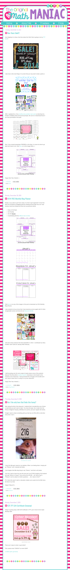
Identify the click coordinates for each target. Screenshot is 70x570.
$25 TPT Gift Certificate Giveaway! (19, 505)
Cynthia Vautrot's (22, 375)
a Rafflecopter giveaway (11, 551)
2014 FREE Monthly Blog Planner (19, 198)
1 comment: (8, 181)
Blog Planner (12, 387)
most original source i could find (25, 460)
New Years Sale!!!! (13, 33)
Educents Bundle (28, 311)
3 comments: (9, 488)
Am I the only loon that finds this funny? (21, 402)
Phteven (11, 490)
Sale (10, 183)
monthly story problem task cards (27, 114)
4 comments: (9, 385)
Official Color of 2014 (24, 215)
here (20, 146)
